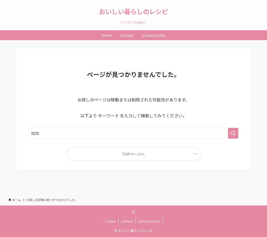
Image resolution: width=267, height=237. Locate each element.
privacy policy (149, 220)
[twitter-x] (133, 212)
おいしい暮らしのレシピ (133, 11)
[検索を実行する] (233, 133)
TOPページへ (133, 154)
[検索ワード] (133, 133)
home (111, 220)
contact (127, 220)
